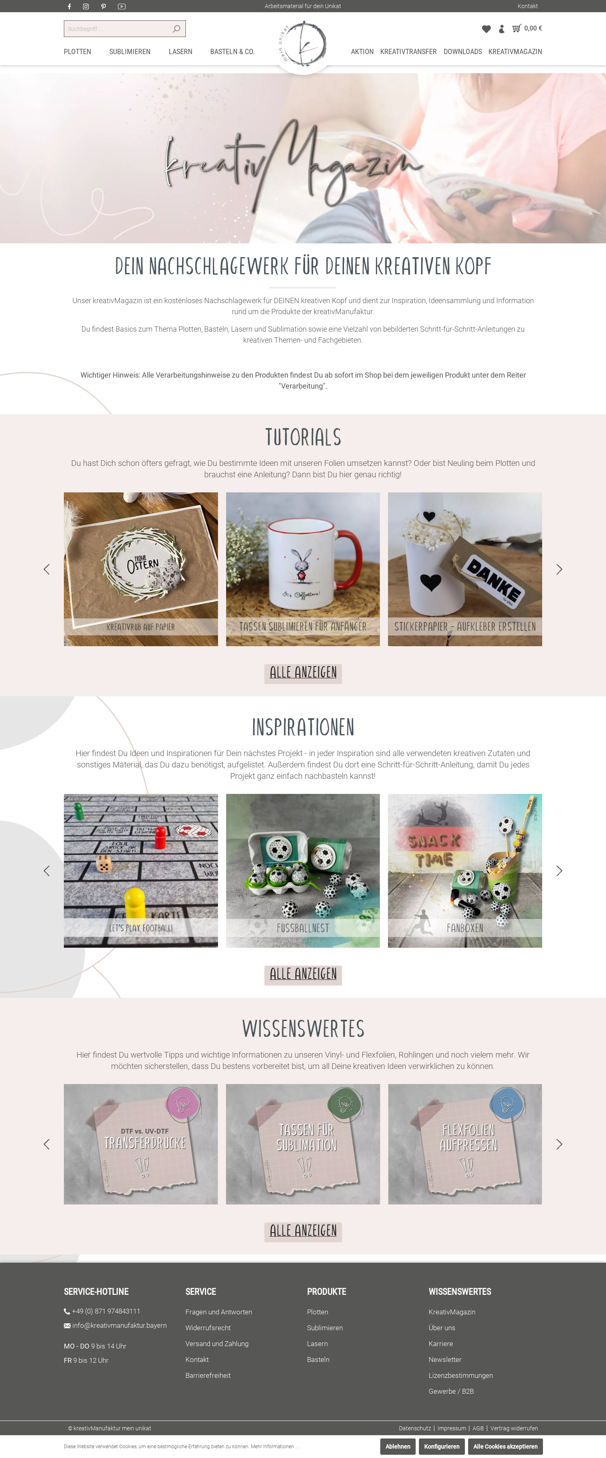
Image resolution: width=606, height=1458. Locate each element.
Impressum (452, 1428)
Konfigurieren (442, 1446)
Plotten (317, 1312)
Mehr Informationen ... (275, 1446)
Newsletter (445, 1359)
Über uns (442, 1328)
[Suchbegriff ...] (115, 28)
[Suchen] (176, 28)
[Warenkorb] (525, 28)
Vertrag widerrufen (514, 1428)
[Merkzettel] (486, 28)
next (559, 569)
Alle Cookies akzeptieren (505, 1446)
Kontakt (528, 6)
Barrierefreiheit (208, 1375)
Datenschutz (415, 1428)
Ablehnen (398, 1446)
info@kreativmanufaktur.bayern (119, 1325)
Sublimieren (325, 1328)
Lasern (317, 1344)
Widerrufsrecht (208, 1328)
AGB (478, 1428)
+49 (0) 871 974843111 (106, 1311)
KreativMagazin (452, 1312)
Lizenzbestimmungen (461, 1375)
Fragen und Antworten (218, 1312)
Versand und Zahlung (217, 1344)
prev (47, 569)
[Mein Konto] (501, 28)
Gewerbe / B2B (451, 1391)
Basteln (318, 1359)
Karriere (441, 1344)
